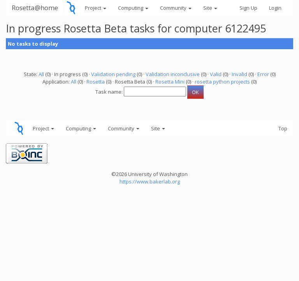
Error (263, 74)
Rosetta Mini (170, 81)
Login (275, 7)
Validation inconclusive (173, 74)
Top (282, 128)
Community (176, 7)
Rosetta (95, 81)
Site (210, 7)
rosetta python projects (222, 81)
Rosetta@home (35, 7)
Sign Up (248, 7)
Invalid (239, 74)
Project (95, 7)
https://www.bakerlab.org (150, 181)
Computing (133, 7)
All (41, 74)
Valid (216, 74)
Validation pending (113, 74)
